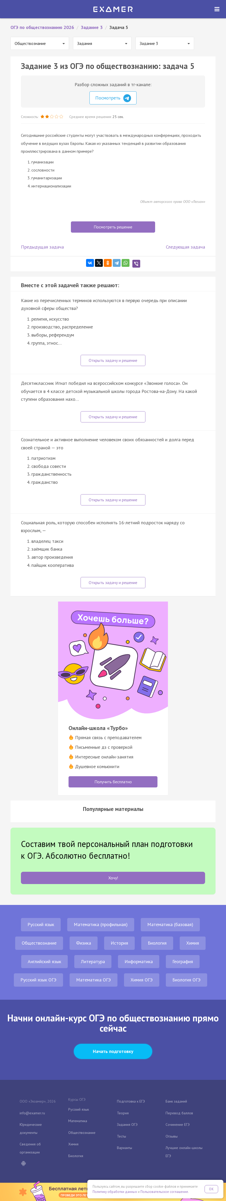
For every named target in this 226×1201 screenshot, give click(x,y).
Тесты (121, 1136)
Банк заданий (176, 1101)
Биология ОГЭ (186, 980)
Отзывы (172, 1136)
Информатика (139, 961)
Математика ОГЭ (93, 980)
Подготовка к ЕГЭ (131, 1101)
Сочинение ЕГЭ (178, 1124)
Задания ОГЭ (127, 1124)
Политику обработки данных (115, 1192)
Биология (157, 943)
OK (211, 1189)
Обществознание (39, 943)
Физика (83, 943)
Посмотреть (113, 98)
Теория (123, 1113)
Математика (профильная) (101, 924)
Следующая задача (185, 247)
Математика (77, 1120)
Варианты (124, 1147)
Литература (93, 961)
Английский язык (44, 961)
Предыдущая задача (42, 247)
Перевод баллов (179, 1113)
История (119, 943)
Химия (192, 943)
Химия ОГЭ (142, 980)
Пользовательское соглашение (164, 1192)
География (182, 961)
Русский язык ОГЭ (38, 980)
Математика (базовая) (170, 924)
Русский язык (40, 924)
